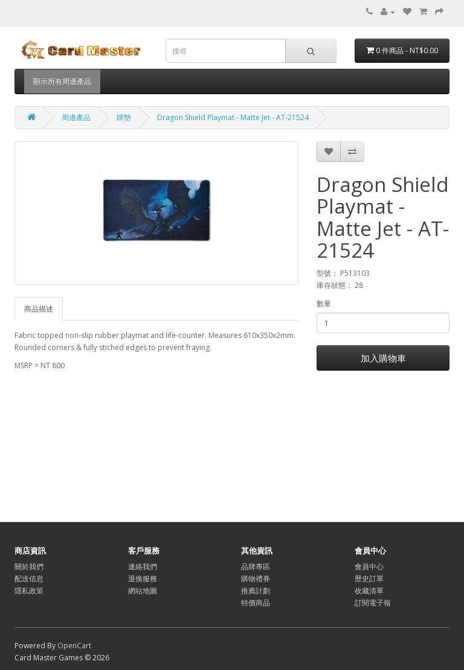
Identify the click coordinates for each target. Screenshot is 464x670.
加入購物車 (383, 358)
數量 (324, 303)
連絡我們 (142, 566)
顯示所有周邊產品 (62, 81)
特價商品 (255, 603)
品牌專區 (255, 566)
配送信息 (29, 578)
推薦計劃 (255, 590)
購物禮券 (255, 578)
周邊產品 (76, 117)
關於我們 (29, 566)
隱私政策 (29, 590)
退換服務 (142, 578)
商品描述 (38, 309)
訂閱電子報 (373, 603)
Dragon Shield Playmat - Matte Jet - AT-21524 (233, 117)
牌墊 (124, 117)
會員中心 (369, 566)
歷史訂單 (369, 578)
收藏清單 (369, 590)
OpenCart (74, 645)
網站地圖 (142, 590)
